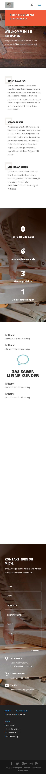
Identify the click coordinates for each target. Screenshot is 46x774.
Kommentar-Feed (13, 732)
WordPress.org (12, 736)
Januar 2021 (11, 714)
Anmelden (10, 725)
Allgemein (21, 714)
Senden (35, 650)
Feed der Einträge (13, 729)
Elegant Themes (22, 767)
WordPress (23, 770)
